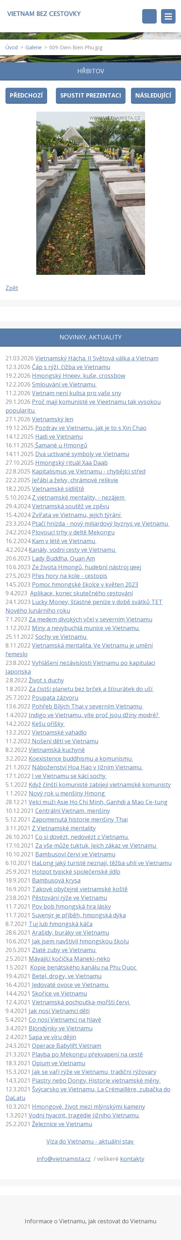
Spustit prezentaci (90, 95)
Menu (168, 16)
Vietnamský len (52, 419)
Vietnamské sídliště (58, 489)
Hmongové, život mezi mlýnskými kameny (88, 1107)
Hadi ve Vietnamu (59, 437)
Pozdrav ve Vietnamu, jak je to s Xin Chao (91, 428)
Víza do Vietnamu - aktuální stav (90, 1141)
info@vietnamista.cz (64, 1159)
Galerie (33, 47)
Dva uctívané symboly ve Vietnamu (82, 454)
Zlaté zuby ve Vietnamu (64, 950)
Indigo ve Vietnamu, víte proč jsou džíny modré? (94, 715)
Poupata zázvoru (55, 698)
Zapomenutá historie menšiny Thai (80, 819)
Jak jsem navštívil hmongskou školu (80, 941)
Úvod (11, 47)
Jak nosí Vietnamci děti (59, 1011)
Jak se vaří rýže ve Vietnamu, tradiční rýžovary (94, 1072)
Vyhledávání (149, 16)
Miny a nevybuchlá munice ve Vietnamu (86, 628)
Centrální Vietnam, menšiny (72, 811)
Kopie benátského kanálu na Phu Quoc (83, 967)
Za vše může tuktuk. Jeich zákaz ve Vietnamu (96, 846)
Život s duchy (46, 680)
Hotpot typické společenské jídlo (76, 872)
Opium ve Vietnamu (58, 1063)
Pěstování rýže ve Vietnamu (69, 898)
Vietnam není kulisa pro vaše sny (76, 393)
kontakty (132, 1159)
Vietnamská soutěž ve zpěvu (70, 506)
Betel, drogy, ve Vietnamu (67, 976)
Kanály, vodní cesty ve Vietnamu (72, 550)
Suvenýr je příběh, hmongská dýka (79, 915)
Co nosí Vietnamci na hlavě (65, 1020)
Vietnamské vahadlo (59, 732)
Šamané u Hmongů (60, 445)
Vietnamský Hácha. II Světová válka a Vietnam (97, 358)
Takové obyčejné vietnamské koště (80, 889)
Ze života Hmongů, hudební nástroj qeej (86, 567)
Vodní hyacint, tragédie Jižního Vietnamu (84, 1115)
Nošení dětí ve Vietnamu (64, 741)
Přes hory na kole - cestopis (69, 576)
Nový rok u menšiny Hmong (67, 793)
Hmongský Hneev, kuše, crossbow (78, 376)
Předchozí (26, 95)
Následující (153, 95)
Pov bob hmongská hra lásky (71, 906)
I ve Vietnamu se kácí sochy (69, 776)
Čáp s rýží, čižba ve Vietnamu (71, 367)
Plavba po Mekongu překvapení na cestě (87, 1054)
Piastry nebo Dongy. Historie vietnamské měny (96, 1080)
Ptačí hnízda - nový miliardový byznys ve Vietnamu (100, 524)
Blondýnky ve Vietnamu (60, 1028)
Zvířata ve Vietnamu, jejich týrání (77, 515)
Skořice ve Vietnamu (59, 993)
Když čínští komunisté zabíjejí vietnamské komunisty (100, 785)
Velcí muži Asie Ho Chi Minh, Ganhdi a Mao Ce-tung (98, 802)
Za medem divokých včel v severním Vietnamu (90, 619)
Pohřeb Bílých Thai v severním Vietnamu (87, 706)
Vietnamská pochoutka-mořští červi (81, 1002)
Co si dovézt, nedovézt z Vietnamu (82, 837)
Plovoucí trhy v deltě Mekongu (73, 532)
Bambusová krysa (56, 880)
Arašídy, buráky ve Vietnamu (70, 933)
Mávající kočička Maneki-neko (69, 959)
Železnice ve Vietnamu (62, 1124)
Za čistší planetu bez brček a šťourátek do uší (91, 689)
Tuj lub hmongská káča (60, 924)
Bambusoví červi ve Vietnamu (75, 854)
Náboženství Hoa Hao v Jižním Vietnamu (87, 767)
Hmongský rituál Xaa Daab (71, 463)
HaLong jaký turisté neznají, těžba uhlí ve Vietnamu (102, 863)
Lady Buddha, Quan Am (63, 558)
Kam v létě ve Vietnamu (64, 541)
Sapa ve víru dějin (52, 1037)
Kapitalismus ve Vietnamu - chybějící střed (88, 471)
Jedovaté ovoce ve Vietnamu (71, 985)
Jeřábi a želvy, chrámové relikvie (75, 480)
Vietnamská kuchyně (57, 750)
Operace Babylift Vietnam (66, 1046)
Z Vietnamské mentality (64, 828)
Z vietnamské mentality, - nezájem (79, 497)
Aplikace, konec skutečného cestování (81, 593)
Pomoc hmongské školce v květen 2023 (85, 584)
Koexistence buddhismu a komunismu (81, 758)
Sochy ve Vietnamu (61, 637)
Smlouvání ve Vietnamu (64, 384)
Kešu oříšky (48, 724)
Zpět (11, 288)
